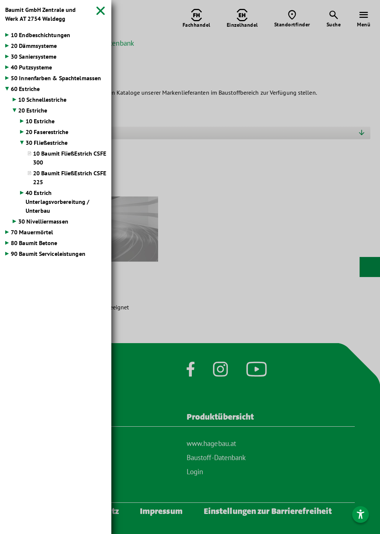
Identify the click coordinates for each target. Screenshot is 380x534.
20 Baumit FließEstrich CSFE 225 (69, 177)
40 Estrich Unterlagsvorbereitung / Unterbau (57, 201)
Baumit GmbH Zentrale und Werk (40, 14)
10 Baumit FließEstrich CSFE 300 (69, 158)
